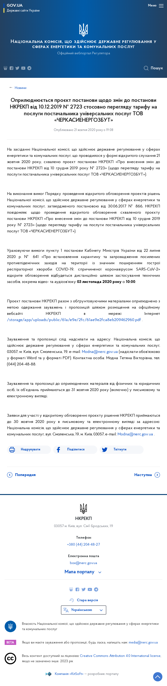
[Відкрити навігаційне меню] (161, 5)
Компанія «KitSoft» (69, 674)
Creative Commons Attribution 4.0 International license (120, 656)
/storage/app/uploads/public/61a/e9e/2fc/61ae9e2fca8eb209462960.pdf (74, 320)
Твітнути (119, 449)
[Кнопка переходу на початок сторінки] (157, 676)
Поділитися (76, 449)
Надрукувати (30, 449)
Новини (20, 88)
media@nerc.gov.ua (143, 642)
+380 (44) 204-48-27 (83, 544)
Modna (100, 352)
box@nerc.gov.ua (83, 563)
